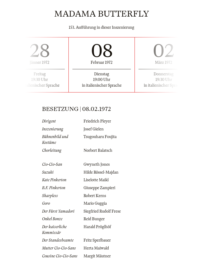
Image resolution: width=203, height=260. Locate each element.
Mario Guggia (95, 203)
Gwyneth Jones (97, 164)
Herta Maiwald (96, 248)
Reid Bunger (94, 219)
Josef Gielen (94, 129)
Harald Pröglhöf (97, 227)
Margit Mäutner (97, 256)
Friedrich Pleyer (97, 121)
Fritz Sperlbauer (97, 240)
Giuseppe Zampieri (99, 188)
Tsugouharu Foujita (100, 137)
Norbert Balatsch (98, 150)
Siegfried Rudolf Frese (102, 211)
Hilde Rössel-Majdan (101, 172)
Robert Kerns (95, 196)
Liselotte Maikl (96, 180)
